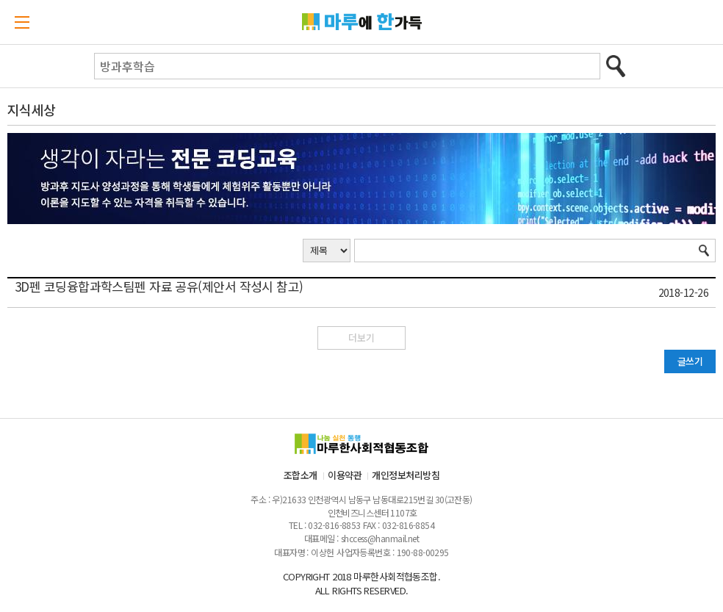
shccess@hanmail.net (380, 538)
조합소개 (300, 475)
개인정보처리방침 (405, 475)
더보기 (361, 338)
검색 (616, 66)
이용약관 (345, 475)
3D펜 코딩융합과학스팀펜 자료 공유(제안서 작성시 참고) (159, 286)
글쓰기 (689, 361)
